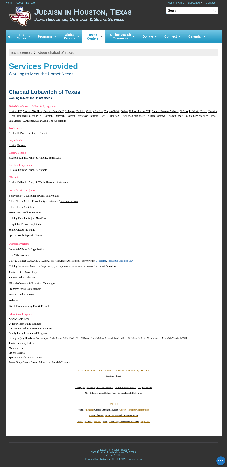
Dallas (124, 111)
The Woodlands (57, 120)
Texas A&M (54, 261)
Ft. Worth (194, 111)
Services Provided (125, 393)
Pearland (97, 421)
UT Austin (43, 261)
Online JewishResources (120, 36)
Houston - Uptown (155, 115)
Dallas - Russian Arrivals (165, 111)
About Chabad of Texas (56, 52)
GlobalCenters (69, 36)
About (19, 2)
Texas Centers (21, 52)
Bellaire (80, 111)
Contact (210, 2)
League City (191, 115)
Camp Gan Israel (145, 387)
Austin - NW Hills (32, 111)
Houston (31, 133)
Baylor (64, 261)
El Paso (184, 111)
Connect (170, 36)
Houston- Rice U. (98, 115)
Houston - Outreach (54, 115)
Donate (30, 2)
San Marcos (15, 120)
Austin (12, 133)
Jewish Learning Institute (22, 343)
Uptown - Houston (127, 410)
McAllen (203, 115)
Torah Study (111, 393)
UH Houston (74, 261)
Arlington (70, 111)
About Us (138, 393)
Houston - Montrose (77, 115)
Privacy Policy (134, 459)
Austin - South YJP (53, 111)
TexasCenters (92, 36)
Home (9, 2)
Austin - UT (15, 111)
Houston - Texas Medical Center (127, 115)
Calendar (195, 36)
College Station (94, 111)
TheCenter (21, 36)
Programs (45, 36)
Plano (212, 115)
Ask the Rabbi (176, 2)
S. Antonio (28, 120)
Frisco (203, 111)
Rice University (87, 261)
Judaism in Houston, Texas (128, 17)
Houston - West (175, 115)
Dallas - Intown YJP (139, 111)
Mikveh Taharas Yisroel (95, 393)
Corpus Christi (111, 111)
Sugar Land (41, 120)
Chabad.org (105, 459)
